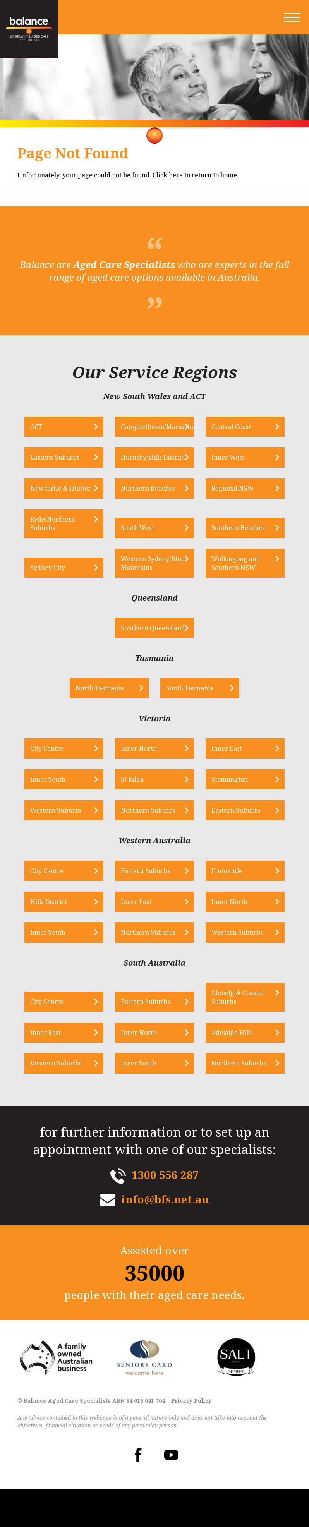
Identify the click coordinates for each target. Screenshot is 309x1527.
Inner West (224, 466)
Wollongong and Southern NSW (232, 590)
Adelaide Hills (228, 1070)
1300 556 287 (165, 1213)
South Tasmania (190, 724)
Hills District (62, 939)
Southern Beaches (234, 546)
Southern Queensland (143, 659)
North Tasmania (109, 724)
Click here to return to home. (196, 175)
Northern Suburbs (152, 847)
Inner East (223, 785)
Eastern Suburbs (68, 466)
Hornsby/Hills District (146, 462)
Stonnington (226, 816)
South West (142, 546)
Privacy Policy (191, 1439)
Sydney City (61, 594)
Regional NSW (229, 506)
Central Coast (227, 426)
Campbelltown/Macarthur (157, 426)
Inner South (61, 816)
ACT (50, 426)
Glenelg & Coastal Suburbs (234, 1034)
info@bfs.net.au (165, 1237)
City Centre (60, 785)
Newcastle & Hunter (62, 501)
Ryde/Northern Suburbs (66, 541)
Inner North (143, 785)
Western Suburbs (69, 847)
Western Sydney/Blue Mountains (144, 586)
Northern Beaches (152, 506)
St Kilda (136, 816)
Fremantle (223, 908)
